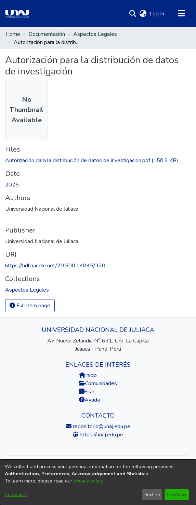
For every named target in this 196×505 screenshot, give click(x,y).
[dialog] (98, 482)
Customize (16, 494)
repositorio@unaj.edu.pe (100, 426)
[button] (132, 14)
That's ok (176, 494)
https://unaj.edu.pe (100, 434)
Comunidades (98, 383)
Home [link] (12, 34)
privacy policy (88, 481)
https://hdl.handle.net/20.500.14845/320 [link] (55, 265)
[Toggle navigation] (181, 13)
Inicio (88, 375)
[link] (91, 160)
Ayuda (89, 400)
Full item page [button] (30, 305)
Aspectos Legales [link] (95, 34)
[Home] (17, 14)
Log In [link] (157, 13)
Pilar (89, 391)
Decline (152, 494)
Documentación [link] (46, 34)
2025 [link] (12, 184)
